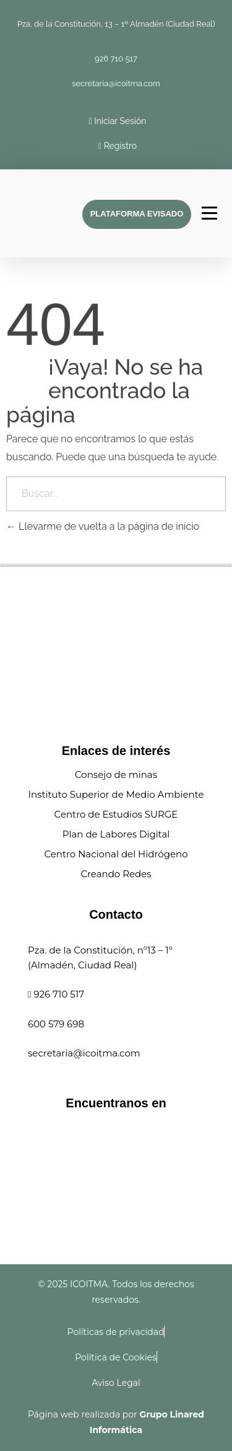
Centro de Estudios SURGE (116, 814)
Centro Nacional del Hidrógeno (115, 854)
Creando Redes (115, 874)
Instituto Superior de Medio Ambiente (116, 794)
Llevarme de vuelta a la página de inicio (102, 526)
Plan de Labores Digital (116, 834)
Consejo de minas (116, 774)
